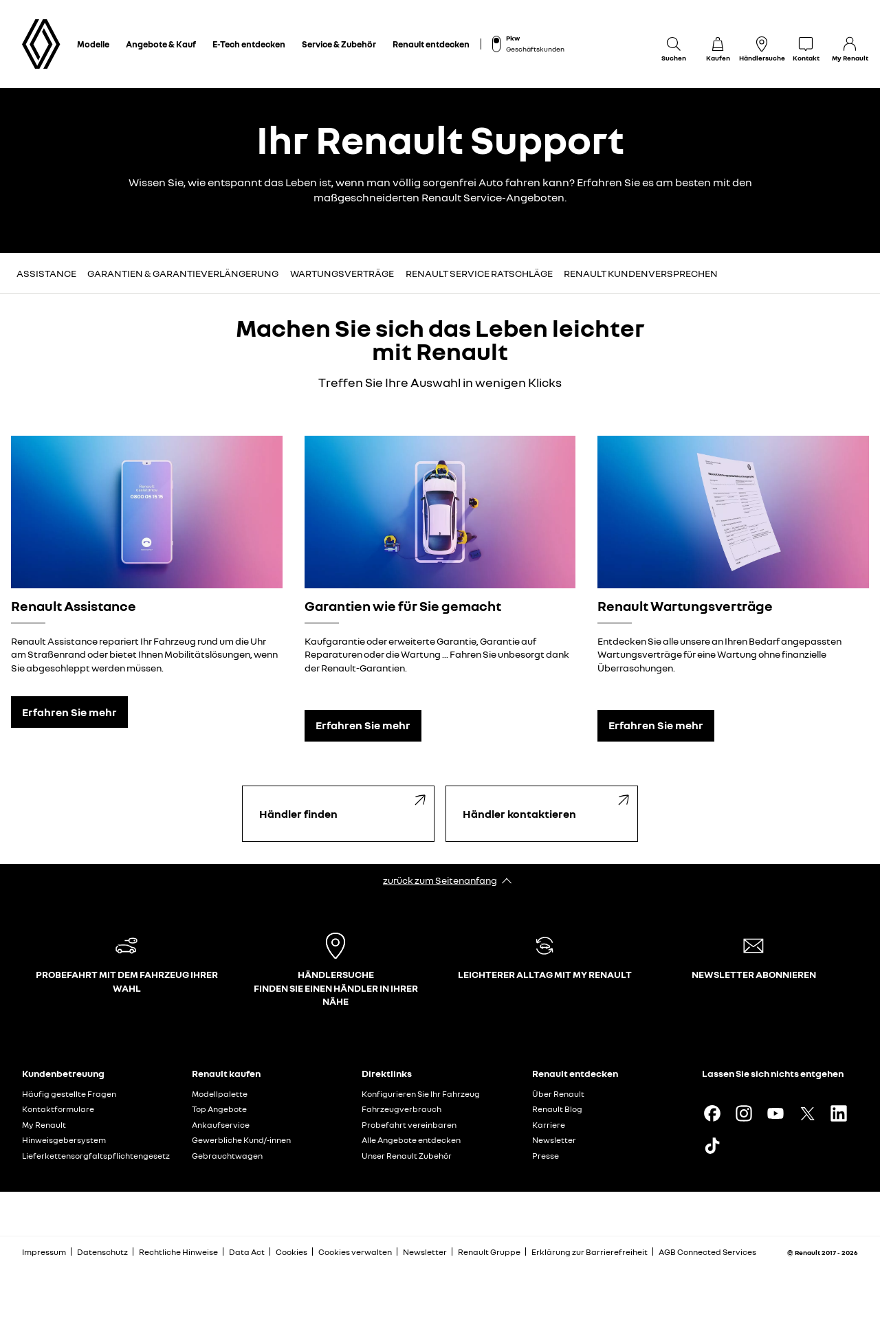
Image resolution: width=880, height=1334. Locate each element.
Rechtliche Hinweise (178, 1252)
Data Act (247, 1252)
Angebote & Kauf (161, 43)
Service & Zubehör (339, 43)
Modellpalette (220, 1094)
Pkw (513, 38)
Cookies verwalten (355, 1252)
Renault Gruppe (489, 1252)
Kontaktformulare (58, 1109)
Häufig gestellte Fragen (69, 1094)
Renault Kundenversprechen (641, 273)
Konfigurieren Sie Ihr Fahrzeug (421, 1094)
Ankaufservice (221, 1125)
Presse (545, 1155)
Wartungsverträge (342, 273)
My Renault (44, 1125)
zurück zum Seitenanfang (440, 880)
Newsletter (554, 1140)
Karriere (548, 1125)
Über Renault (558, 1094)
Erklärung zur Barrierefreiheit (589, 1252)
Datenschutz (102, 1252)
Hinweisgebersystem (64, 1140)
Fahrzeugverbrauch (401, 1109)
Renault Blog (557, 1109)
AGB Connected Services (707, 1252)
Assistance (46, 273)
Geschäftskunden (535, 49)
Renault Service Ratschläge (479, 273)
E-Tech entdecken (248, 43)
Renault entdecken (431, 43)
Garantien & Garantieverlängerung (182, 273)
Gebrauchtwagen (227, 1155)
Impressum (44, 1252)
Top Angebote (219, 1109)
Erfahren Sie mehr (69, 712)
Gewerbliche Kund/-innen (241, 1140)
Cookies (291, 1252)
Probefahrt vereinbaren (409, 1125)
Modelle (93, 43)
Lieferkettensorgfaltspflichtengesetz (96, 1155)
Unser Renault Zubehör (407, 1155)
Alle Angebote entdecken (411, 1140)
